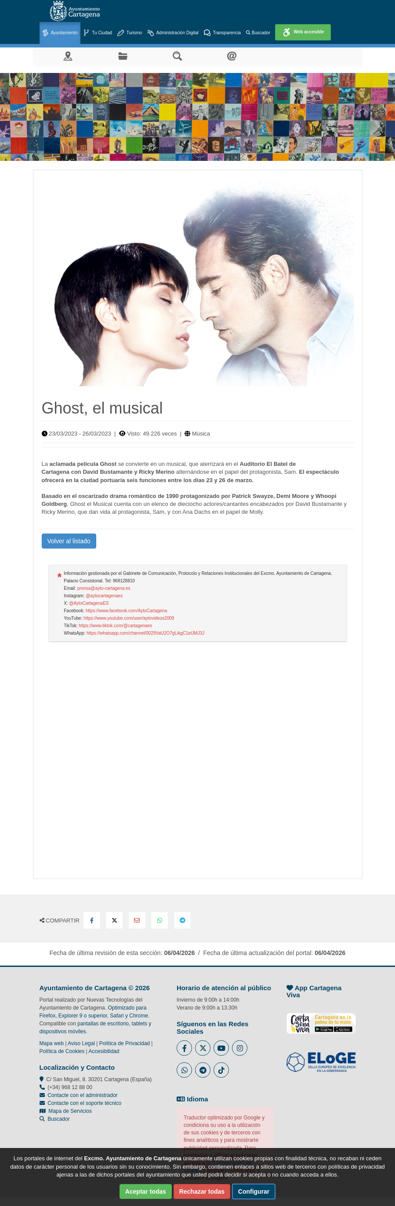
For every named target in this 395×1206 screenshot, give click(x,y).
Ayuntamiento (60, 33)
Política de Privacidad (124, 1043)
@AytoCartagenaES (89, 603)
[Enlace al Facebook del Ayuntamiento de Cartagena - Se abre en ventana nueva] (184, 1048)
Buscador (258, 32)
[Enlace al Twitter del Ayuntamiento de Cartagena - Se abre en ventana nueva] (202, 1048)
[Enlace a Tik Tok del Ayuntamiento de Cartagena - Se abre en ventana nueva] (221, 1070)
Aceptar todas (145, 1191)
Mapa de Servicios (66, 1111)
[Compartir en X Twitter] (114, 920)
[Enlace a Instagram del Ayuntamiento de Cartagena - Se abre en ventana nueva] (239, 1048)
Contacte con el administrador (82, 1095)
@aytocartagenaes (104, 595)
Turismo (129, 33)
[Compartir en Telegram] (182, 920)
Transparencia (222, 33)
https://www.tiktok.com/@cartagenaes (115, 625)
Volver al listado (69, 541)
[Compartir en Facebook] (92, 920)
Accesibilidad (103, 1051)
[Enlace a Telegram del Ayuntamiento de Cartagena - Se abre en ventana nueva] (202, 1070)
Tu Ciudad (97, 33)
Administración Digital (172, 33)
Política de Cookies (62, 1051)
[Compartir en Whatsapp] (159, 920)
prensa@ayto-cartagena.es (103, 588)
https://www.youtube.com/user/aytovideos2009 (128, 618)
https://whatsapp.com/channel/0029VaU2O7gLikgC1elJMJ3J (145, 633)
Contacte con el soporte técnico (84, 1103)
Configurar (254, 1191)
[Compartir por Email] (137, 920)
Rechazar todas (202, 1191)
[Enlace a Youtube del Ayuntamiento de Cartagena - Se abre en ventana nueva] (221, 1048)
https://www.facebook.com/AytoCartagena (126, 610)
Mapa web (52, 1043)
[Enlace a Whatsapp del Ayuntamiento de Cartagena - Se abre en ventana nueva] (184, 1070)
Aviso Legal (81, 1043)
